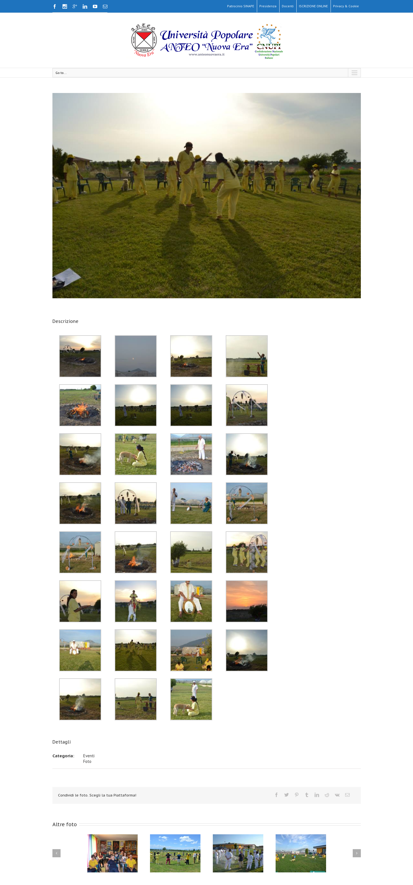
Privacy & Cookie (346, 6)
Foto (87, 761)
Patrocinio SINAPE (240, 6)
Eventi (88, 755)
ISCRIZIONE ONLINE (313, 6)
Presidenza (267, 6)
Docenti (288, 6)
